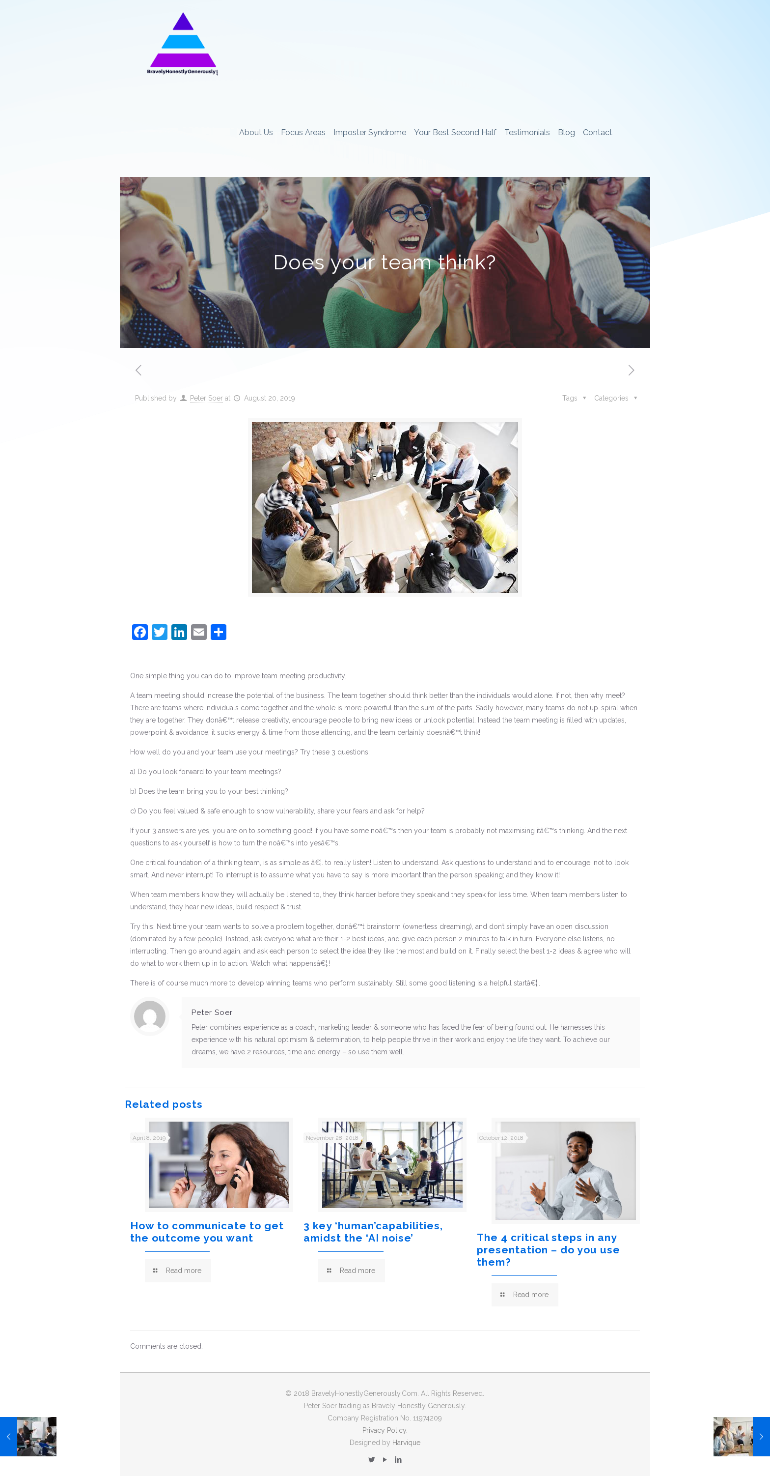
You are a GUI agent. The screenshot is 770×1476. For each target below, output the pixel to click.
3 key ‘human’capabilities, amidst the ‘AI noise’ (373, 1231)
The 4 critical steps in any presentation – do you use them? (548, 1249)
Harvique (406, 1443)
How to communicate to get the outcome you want (207, 1231)
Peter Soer (206, 398)
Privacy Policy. (385, 1430)
